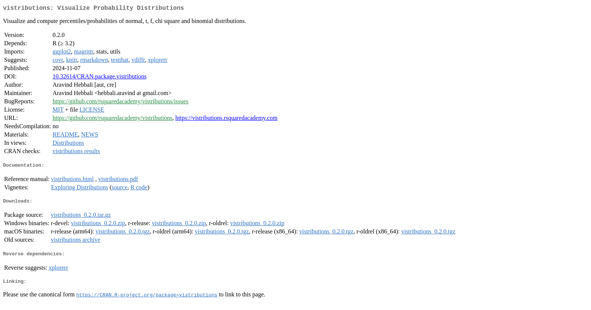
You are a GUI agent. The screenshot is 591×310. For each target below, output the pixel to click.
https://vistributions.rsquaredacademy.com (226, 119)
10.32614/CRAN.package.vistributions (99, 78)
